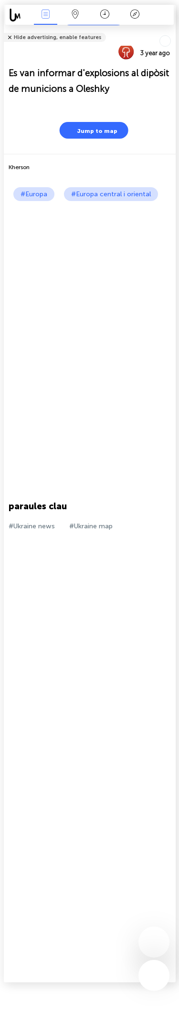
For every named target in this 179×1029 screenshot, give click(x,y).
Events (45, 15)
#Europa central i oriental (111, 194)
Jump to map (91, 130)
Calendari (105, 15)
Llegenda (134, 15)
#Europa (34, 194)
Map (75, 15)
